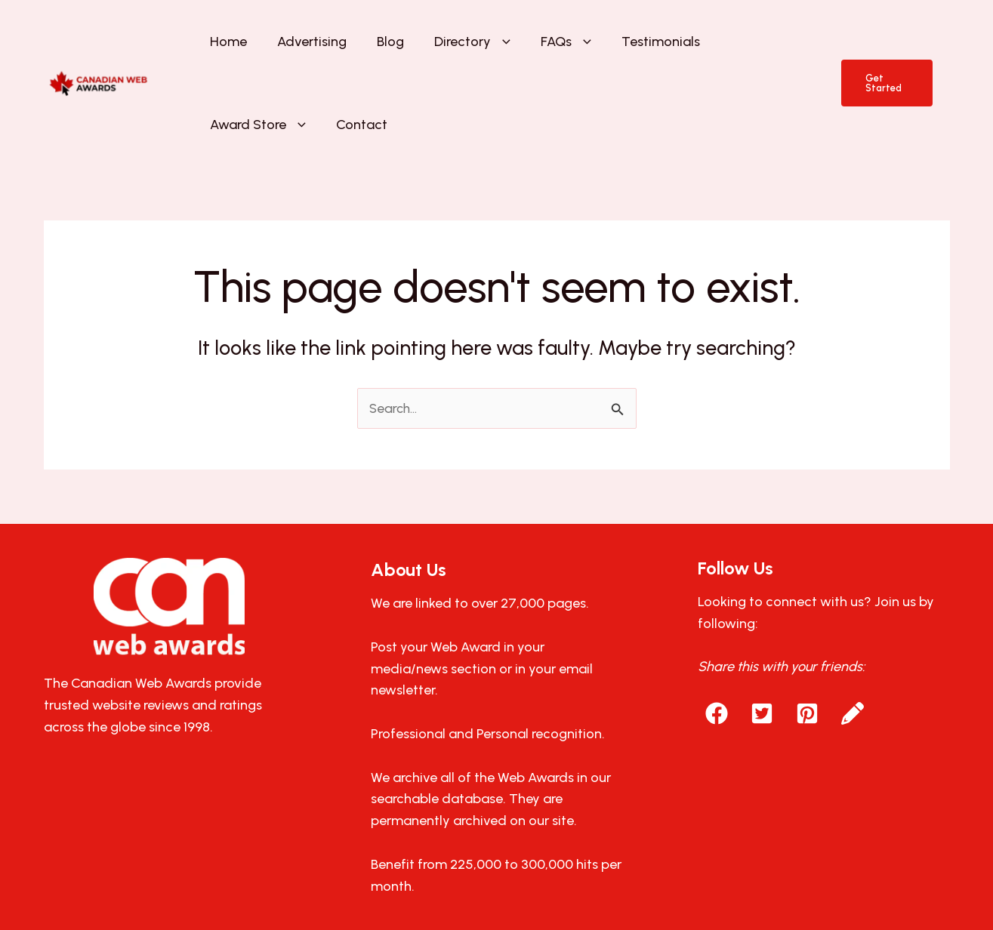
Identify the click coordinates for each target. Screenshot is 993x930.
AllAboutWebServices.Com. (675, 882)
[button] (448, 45)
